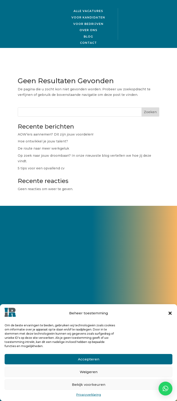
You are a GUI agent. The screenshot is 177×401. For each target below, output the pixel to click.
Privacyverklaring (88, 394)
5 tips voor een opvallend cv (41, 168)
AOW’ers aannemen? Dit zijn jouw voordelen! (55, 134)
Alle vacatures (88, 10)
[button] (170, 313)
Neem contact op (57, 265)
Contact (88, 42)
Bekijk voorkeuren (88, 384)
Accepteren (88, 359)
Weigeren (88, 372)
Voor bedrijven (88, 23)
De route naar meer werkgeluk (43, 148)
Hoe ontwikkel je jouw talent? (43, 141)
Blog (88, 36)
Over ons (88, 29)
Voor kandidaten (88, 17)
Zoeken (150, 112)
